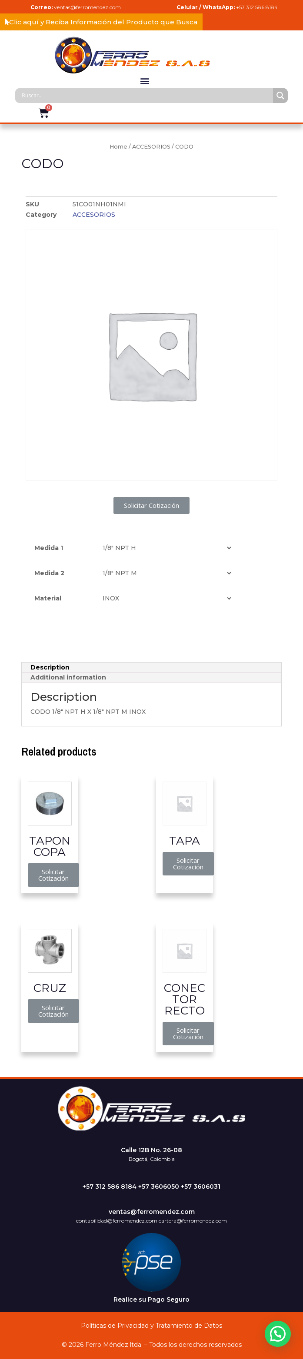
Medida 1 (48, 548)
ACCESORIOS (151, 146)
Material (47, 598)
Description (50, 667)
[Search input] (146, 95)
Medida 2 (49, 573)
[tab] (151, 668)
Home (118, 146)
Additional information (68, 677)
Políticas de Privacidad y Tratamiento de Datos (151, 1325)
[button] (101, 21)
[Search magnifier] (280, 95)
